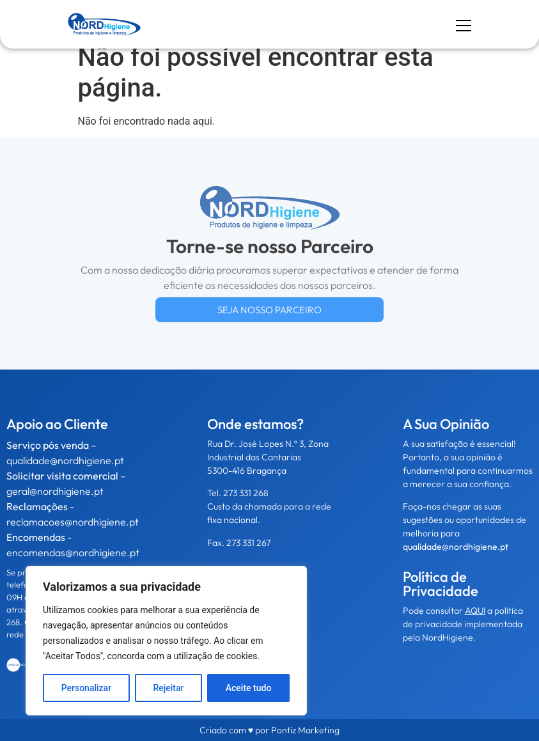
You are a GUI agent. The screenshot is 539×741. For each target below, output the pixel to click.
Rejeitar (168, 688)
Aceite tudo (249, 688)
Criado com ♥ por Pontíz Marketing (269, 730)
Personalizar (86, 688)
